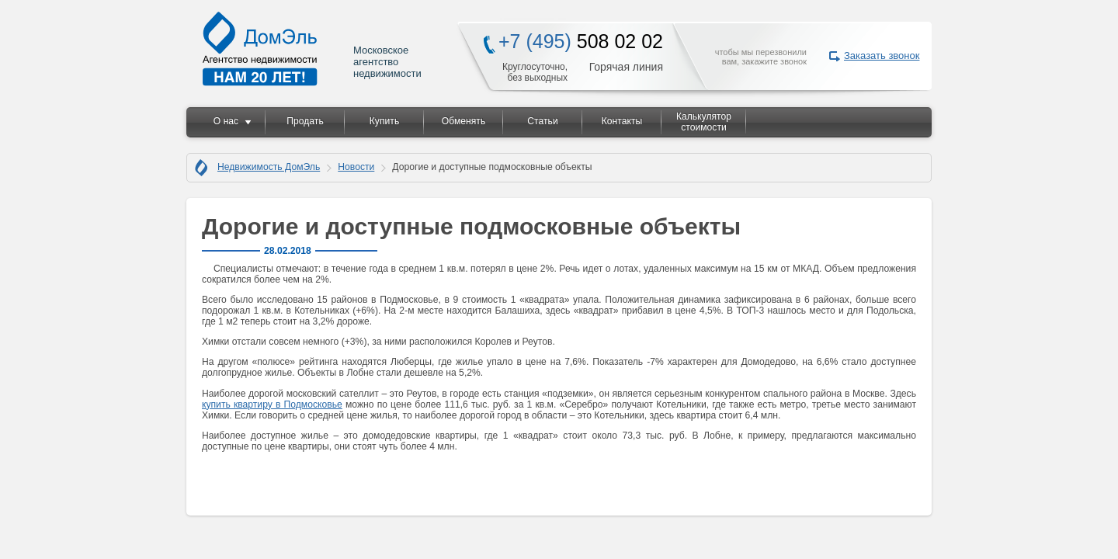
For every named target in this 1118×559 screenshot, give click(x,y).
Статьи (542, 121)
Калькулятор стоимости (703, 122)
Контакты (622, 121)
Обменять (463, 121)
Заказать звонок (881, 55)
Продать (304, 121)
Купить (384, 121)
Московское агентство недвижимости (313, 48)
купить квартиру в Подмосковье (272, 404)
